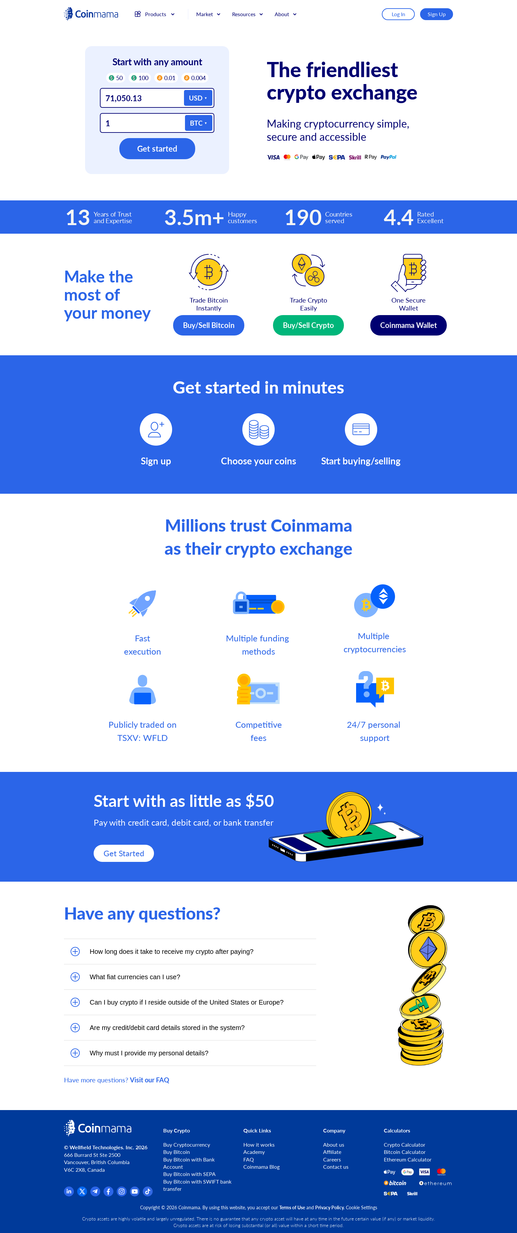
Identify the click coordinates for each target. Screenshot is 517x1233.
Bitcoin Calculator (405, 1152)
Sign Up (437, 14)
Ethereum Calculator (408, 1159)
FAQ (248, 1159)
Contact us (336, 1166)
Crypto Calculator (404, 1144)
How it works (259, 1144)
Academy (254, 1152)
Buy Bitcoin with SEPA (189, 1174)
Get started (157, 148)
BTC (196, 123)
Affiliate (332, 1152)
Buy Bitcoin (176, 1152)
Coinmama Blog (261, 1166)
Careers (332, 1159)
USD (195, 98)
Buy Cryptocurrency (186, 1144)
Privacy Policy (329, 1207)
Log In (398, 14)
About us (333, 1144)
